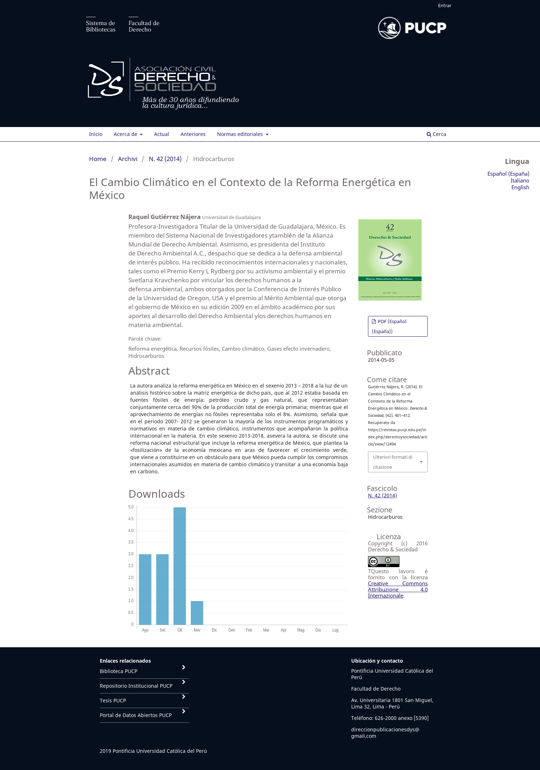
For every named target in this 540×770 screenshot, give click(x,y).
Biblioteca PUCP (118, 671)
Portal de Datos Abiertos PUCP (136, 715)
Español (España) (508, 173)
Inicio (95, 134)
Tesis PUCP (113, 700)
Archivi (127, 159)
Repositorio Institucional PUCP (136, 685)
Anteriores (193, 134)
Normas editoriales (240, 134)
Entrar (444, 5)
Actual (161, 134)
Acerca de (126, 134)
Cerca (436, 134)
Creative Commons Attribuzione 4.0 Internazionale (398, 589)
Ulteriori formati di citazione (392, 462)
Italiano (520, 180)
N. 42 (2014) (165, 159)
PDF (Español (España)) (389, 326)
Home (98, 159)
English (520, 187)
